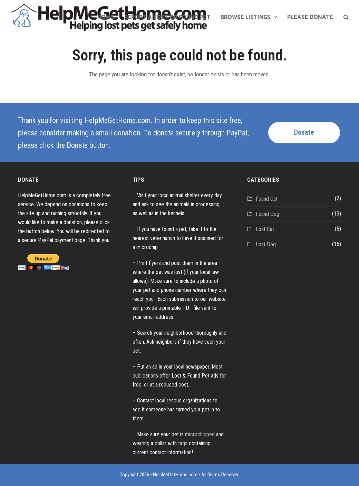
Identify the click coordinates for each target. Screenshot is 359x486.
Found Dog (267, 214)
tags (182, 443)
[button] (346, 17)
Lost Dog (266, 244)
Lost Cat (265, 229)
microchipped (200, 434)
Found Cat (267, 199)
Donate (304, 132)
